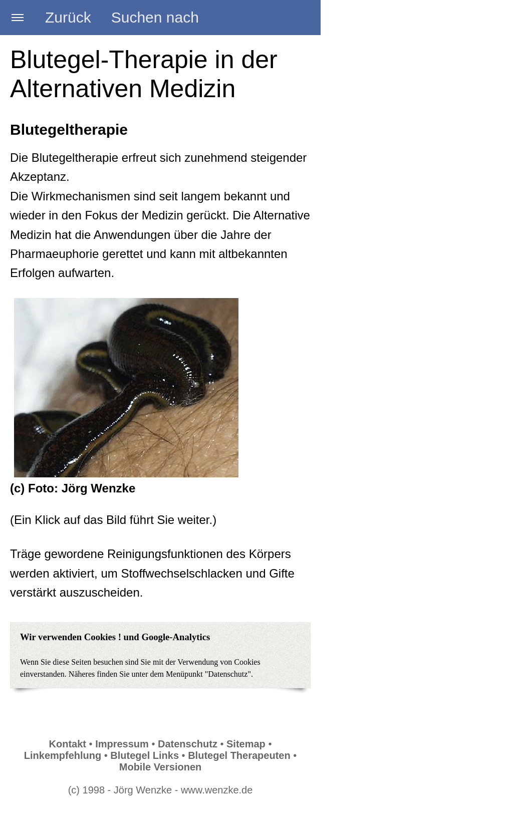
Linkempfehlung (62, 755)
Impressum (122, 743)
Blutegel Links (144, 755)
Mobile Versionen (160, 766)
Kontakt (67, 743)
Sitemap (246, 743)
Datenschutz (187, 743)
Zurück (68, 17)
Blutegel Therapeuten (239, 755)
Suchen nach (155, 17)
